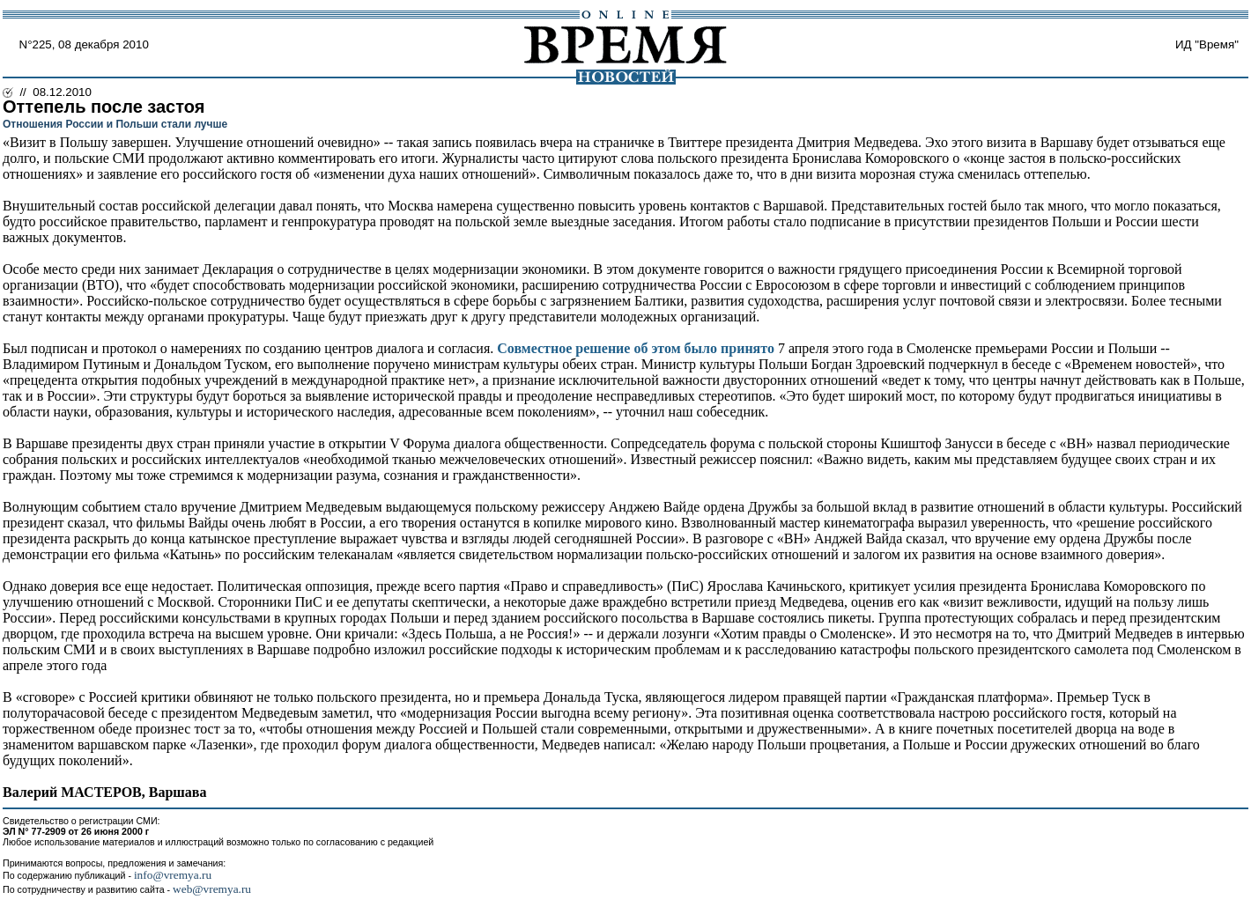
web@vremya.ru (212, 889)
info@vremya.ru (172, 874)
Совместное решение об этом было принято (635, 348)
